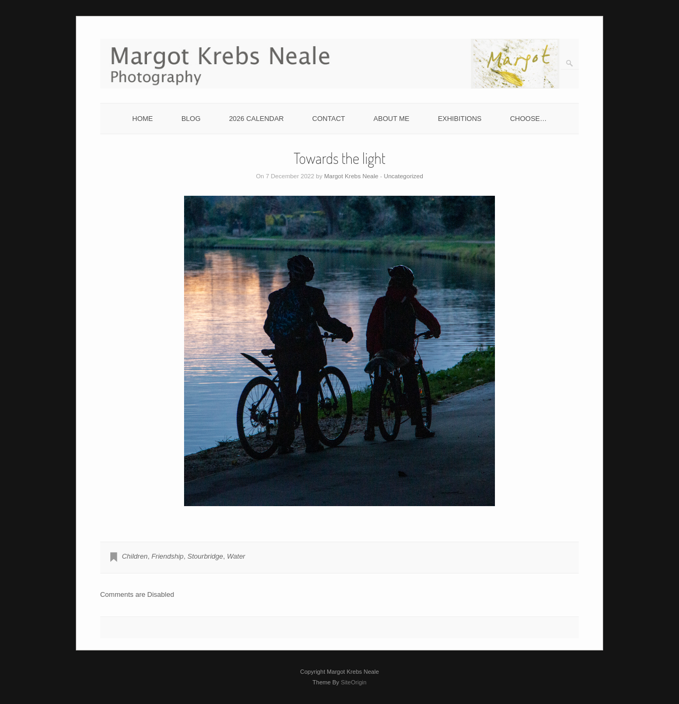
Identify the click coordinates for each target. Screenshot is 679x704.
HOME (142, 119)
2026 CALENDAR (256, 119)
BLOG (191, 119)
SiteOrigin (354, 682)
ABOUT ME (391, 119)
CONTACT (328, 119)
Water (236, 556)
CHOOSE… (528, 119)
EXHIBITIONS (459, 119)
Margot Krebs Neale (351, 176)
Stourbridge (205, 556)
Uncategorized (403, 176)
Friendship (167, 556)
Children (134, 556)
